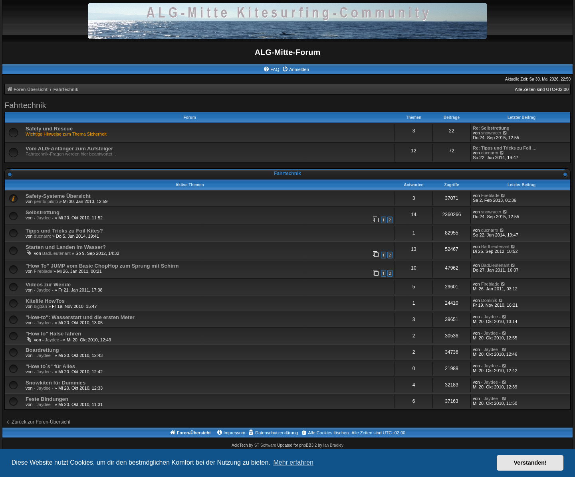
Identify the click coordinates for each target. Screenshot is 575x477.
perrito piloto (46, 201)
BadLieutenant (56, 253)
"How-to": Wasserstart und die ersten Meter (80, 317)
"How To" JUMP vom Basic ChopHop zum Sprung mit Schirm (102, 266)
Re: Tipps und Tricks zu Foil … (505, 148)
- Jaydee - (44, 217)
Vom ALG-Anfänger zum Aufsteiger (69, 149)
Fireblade (490, 195)
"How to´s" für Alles (50, 366)
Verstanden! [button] (530, 462)
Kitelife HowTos (45, 301)
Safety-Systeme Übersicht (58, 196)
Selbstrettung (42, 212)
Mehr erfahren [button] (293, 462)
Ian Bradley (333, 445)
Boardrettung (42, 350)
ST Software (265, 445)
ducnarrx (489, 152)
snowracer (491, 132)
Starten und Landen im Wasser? (66, 247)
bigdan (40, 306)
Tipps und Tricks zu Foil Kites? (64, 231)
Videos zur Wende (48, 285)
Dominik (489, 300)
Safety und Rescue (49, 129)
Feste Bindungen (47, 399)
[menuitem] (271, 69)
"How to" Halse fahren (53, 334)
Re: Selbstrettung (491, 128)
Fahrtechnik (25, 105)
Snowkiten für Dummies (55, 383)
